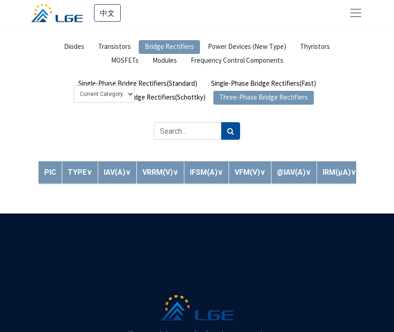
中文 (107, 13)
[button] (80, 172)
